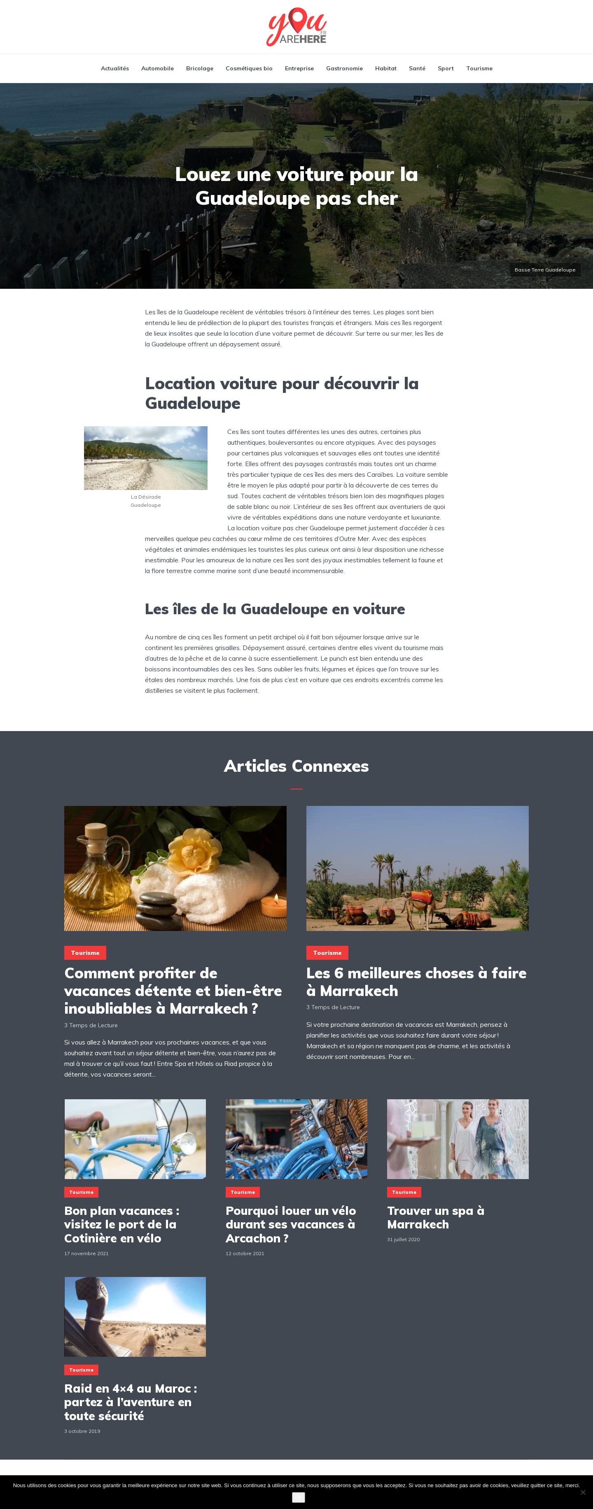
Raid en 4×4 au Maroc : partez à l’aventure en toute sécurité (130, 1402)
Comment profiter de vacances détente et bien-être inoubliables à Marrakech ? (173, 990)
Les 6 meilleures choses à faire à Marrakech (416, 981)
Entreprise (299, 68)
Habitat (386, 68)
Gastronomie (344, 68)
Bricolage (199, 68)
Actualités (115, 68)
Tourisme (479, 68)
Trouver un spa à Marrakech (436, 1217)
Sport (446, 68)
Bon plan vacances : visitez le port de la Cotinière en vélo (121, 1224)
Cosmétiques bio (249, 68)
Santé (417, 68)
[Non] (583, 1492)
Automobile (157, 68)
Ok (298, 1497)
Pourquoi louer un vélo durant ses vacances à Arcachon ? (291, 1224)
